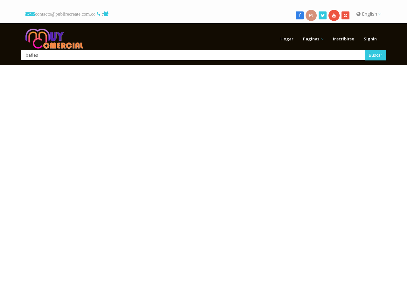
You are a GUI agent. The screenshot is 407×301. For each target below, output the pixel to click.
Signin (370, 39)
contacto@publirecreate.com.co (65, 13)
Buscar (375, 55)
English (369, 13)
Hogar (286, 39)
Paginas (311, 39)
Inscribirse (343, 39)
